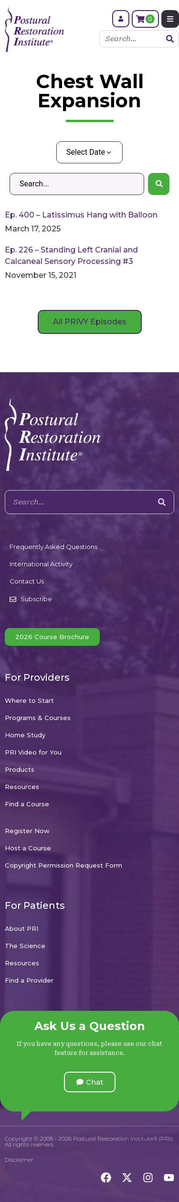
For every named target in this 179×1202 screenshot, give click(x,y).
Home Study (25, 735)
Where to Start (29, 700)
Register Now (27, 831)
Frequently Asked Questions (53, 546)
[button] (90, 1082)
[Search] (170, 39)
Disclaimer (19, 1159)
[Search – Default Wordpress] (77, 184)
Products (19, 769)
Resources (22, 786)
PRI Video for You (33, 752)
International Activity (41, 564)
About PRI (21, 928)
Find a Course (27, 804)
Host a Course (28, 848)
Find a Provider (29, 980)
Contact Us (27, 581)
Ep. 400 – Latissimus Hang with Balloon (81, 214)
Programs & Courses (38, 717)
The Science (25, 946)
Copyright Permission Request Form (63, 865)
